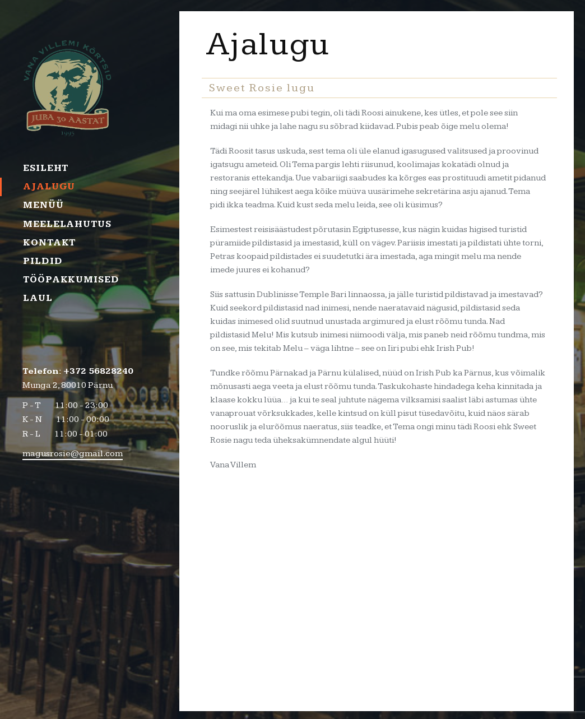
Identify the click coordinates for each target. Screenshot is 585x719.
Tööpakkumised (68, 279)
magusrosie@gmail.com (72, 453)
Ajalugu (49, 186)
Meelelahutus (67, 224)
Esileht (45, 168)
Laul (38, 298)
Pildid (42, 261)
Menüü (43, 205)
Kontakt (49, 242)
